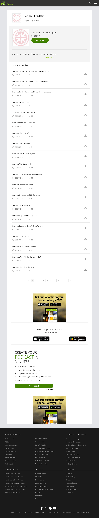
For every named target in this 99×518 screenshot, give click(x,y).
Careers (68, 480)
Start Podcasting (40, 445)
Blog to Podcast (71, 451)
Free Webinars (40, 480)
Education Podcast (41, 454)
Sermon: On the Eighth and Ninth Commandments (31, 71)
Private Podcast (10, 448)
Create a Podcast (41, 439)
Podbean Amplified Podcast (44, 489)
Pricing (7, 442)
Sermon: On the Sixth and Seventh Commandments (32, 81)
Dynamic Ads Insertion (73, 442)
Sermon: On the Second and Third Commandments (31, 92)
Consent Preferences (54, 512)
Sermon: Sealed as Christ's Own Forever (27, 226)
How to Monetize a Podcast (14, 480)
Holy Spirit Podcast (34, 15)
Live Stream (9, 455)
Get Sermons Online (42, 461)
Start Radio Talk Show (42, 448)
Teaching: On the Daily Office (23, 112)
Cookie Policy (27, 512)
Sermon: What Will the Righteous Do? (26, 257)
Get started (34, 386)
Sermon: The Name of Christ (23, 164)
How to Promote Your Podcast (15, 483)
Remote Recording (11, 461)
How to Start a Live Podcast (14, 477)
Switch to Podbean (72, 461)
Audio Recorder (10, 458)
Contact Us (69, 492)
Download (40, 40)
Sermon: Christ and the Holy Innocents (27, 174)
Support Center (40, 474)
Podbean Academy (41, 486)
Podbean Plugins (71, 464)
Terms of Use (39, 512)
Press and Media (71, 483)
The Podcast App (10, 451)
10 (66, 280)
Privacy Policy (15, 512)
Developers (39, 499)
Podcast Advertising (72, 439)
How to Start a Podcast (12, 474)
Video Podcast (40, 442)
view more (49, 57)
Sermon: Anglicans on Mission (23, 123)
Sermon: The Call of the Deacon (24, 267)
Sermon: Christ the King (21, 236)
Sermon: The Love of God (22, 133)
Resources (39, 496)
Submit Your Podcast (73, 458)
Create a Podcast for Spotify (44, 451)
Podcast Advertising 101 (13, 492)
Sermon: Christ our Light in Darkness (26, 195)
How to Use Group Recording (14, 489)
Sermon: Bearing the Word (22, 185)
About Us (69, 474)
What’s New (39, 477)
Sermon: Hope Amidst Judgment (24, 216)
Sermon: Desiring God (20, 102)
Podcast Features (11, 439)
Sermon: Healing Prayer (21, 205)
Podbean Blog (70, 477)
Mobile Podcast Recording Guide (16, 486)
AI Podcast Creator (72, 448)
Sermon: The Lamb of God (22, 143)
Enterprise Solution (11, 445)
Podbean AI (9, 464)
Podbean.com (84, 512)
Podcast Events (40, 483)
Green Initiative (71, 486)
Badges (37, 492)
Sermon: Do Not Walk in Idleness (24, 247)
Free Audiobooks (41, 464)
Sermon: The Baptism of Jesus (24, 154)
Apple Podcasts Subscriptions (76, 445)
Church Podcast (40, 458)
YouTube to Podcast (72, 455)
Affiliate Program (71, 489)
